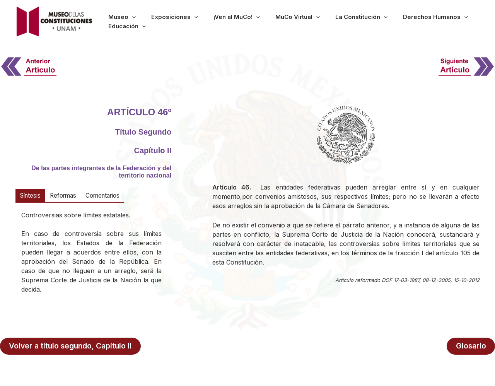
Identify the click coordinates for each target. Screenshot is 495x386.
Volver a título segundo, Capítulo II (71, 345)
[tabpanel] (91, 257)
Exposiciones (189, 21)
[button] (158, 21)
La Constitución (341, 21)
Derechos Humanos (403, 21)
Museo (148, 21)
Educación (459, 21)
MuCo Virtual (289, 21)
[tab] (31, 196)
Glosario (471, 345)
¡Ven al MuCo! (240, 21)
